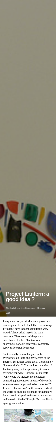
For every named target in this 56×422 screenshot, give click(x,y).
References (30, 308)
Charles (9, 308)
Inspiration (19, 308)
